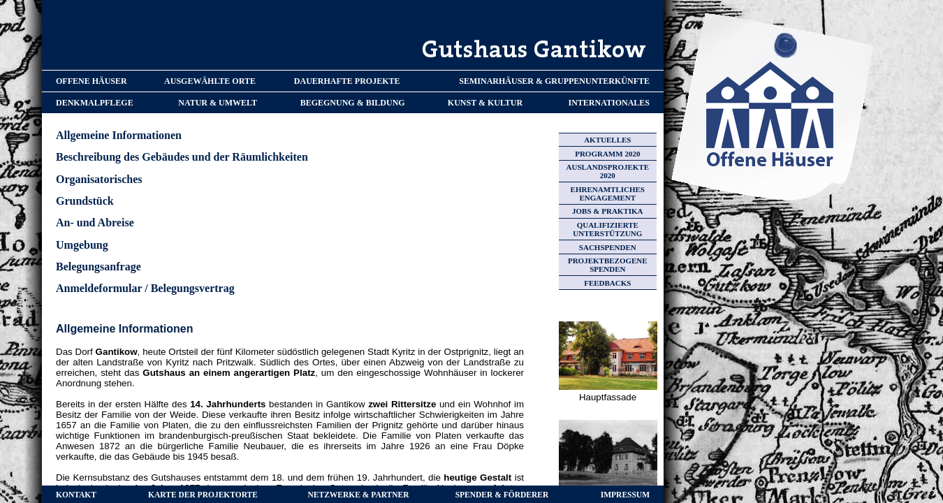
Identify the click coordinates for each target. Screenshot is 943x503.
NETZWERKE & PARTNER (358, 494)
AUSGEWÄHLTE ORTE (210, 81)
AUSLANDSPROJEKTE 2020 (608, 171)
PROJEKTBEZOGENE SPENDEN (608, 264)
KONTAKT (76, 494)
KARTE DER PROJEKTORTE (203, 494)
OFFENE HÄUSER (91, 81)
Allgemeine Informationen (119, 135)
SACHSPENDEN (607, 247)
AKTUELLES (607, 140)
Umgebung (82, 245)
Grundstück (85, 201)
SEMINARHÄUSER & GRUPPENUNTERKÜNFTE (554, 81)
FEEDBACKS (607, 283)
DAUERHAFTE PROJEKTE (347, 81)
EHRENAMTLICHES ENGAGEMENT (608, 193)
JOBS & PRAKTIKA (607, 211)
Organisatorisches (99, 179)
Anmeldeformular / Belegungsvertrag (145, 288)
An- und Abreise (95, 222)
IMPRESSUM (625, 494)
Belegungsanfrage (98, 266)
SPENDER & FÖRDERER (502, 494)
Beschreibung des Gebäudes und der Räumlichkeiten (182, 157)
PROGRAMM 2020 (607, 154)
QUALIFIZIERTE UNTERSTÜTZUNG (607, 229)
